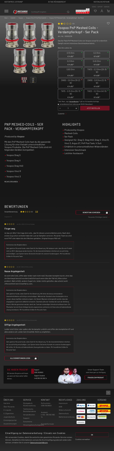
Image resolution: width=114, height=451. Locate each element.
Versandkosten (74, 101)
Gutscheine (27, 421)
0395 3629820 (46, 405)
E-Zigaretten (9, 413)
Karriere (107, 7)
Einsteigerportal (10, 420)
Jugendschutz (9, 417)
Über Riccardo (9, 407)
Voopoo (20, 136)
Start (6, 18)
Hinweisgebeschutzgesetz (33, 425)
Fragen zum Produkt (96, 377)
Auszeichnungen (10, 424)
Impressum (63, 403)
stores (94, 7)
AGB (60, 407)
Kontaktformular (47, 424)
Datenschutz (64, 413)
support (100, 7)
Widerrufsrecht (65, 410)
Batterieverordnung (66, 417)
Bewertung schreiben (95, 212)
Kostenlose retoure (102, 2)
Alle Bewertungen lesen (23, 358)
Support (26, 418)
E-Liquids (7, 410)
